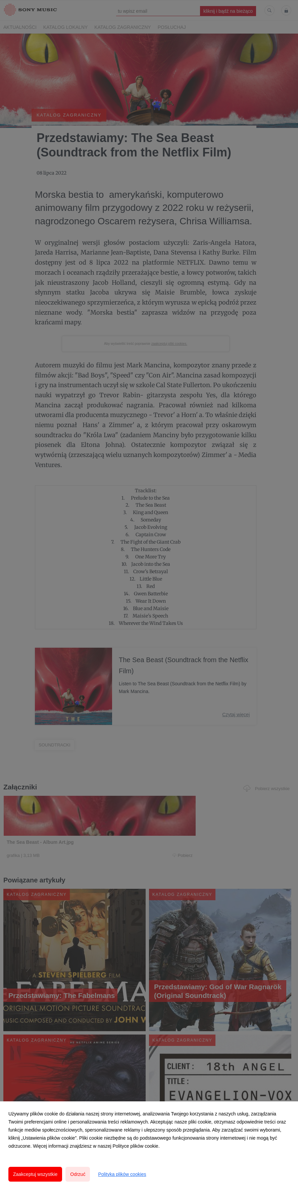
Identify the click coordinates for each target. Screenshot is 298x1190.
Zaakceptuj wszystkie (35, 1174)
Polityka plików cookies (122, 1174)
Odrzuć (77, 1174)
